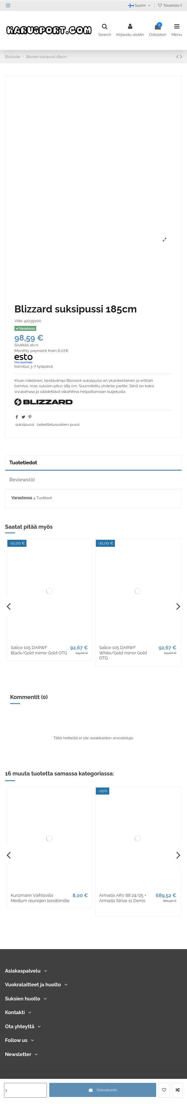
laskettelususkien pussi (58, 424)
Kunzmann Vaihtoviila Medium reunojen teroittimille (40, 898)
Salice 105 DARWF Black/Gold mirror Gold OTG (39, 650)
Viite (18, 320)
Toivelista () (170, 5)
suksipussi (24, 424)
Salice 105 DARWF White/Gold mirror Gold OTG (123, 652)
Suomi (139, 5)
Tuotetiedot (23, 462)
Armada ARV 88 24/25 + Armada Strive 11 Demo (122, 898)
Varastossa (21, 498)
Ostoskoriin (102, 1090)
